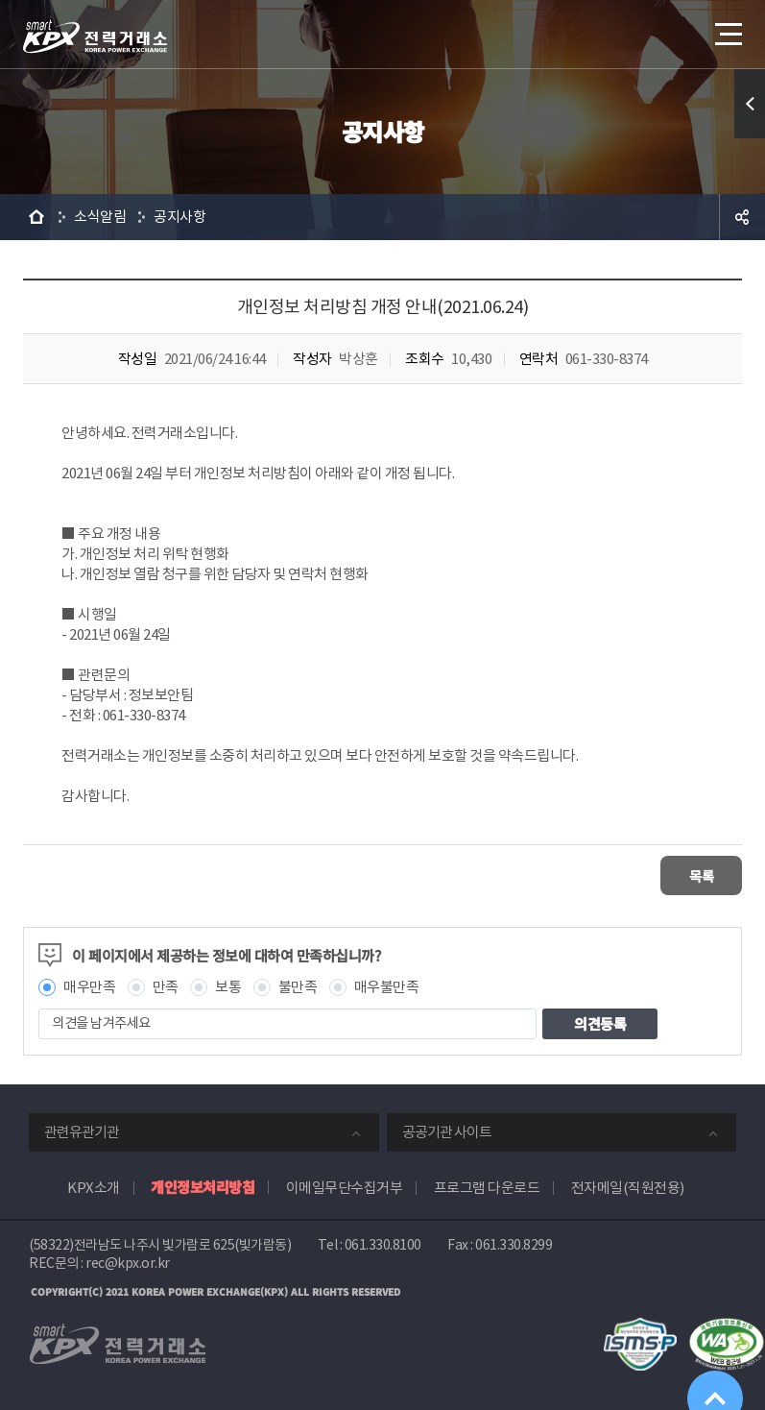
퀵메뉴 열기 (749, 103)
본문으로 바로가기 (0, 0)
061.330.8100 (383, 1243)
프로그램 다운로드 (487, 1186)
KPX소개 (93, 1186)
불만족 (298, 985)
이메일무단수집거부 (344, 1186)
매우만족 (89, 985)
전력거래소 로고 (95, 36)
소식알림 (100, 216)
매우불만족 (386, 985)
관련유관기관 (81, 1130)
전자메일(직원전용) (627, 1186)
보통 (228, 985)
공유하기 (742, 217)
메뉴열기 (726, 28)
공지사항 (179, 216)
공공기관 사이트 (446, 1130)
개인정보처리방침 (202, 1185)
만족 (166, 985)
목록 (685, 874)
